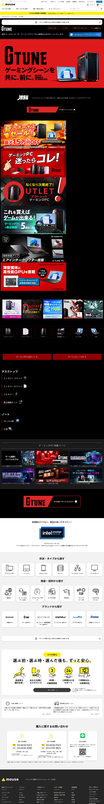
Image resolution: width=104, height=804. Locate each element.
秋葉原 (73, 795)
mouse (20, 792)
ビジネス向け (52, 592)
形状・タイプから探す (23, 9)
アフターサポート (91, 1)
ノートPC (65, 28)
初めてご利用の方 (93, 787)
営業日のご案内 (40, 799)
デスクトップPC (53, 28)
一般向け (8, 592)
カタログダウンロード (94, 801)
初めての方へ (44, 1)
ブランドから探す (7, 9)
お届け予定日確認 (93, 798)
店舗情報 (74, 1)
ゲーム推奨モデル (96, 28)
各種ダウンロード (58, 799)
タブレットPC (43, 569)
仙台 (73, 792)
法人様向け (99, 1)
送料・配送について (41, 797)
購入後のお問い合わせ (59, 792)
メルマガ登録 (61, 1)
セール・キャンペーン (55, 9)
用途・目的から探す (39, 9)
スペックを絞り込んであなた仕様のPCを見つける (67, 22)
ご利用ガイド (53, 1)
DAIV (20, 799)
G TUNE (21, 795)
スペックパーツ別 (81, 593)
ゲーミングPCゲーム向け (23, 593)
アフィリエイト (93, 794)
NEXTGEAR (22, 797)
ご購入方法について (41, 792)
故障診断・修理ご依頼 (59, 795)
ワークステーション (77, 569)
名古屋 (73, 802)
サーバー (60, 569)
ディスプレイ (94, 569)
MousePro (21, 802)
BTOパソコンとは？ (94, 789)
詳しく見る (52, 690)
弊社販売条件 (24, 762)
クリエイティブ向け (37, 593)
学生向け (66, 592)
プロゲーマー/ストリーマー (80, 28)
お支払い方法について (42, 795)
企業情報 (68, 1)
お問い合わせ (82, 1)
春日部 (73, 799)
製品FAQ (56, 797)
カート (99, 5)
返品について (40, 802)
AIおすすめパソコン (95, 593)
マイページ (91, 5)
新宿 (73, 797)
